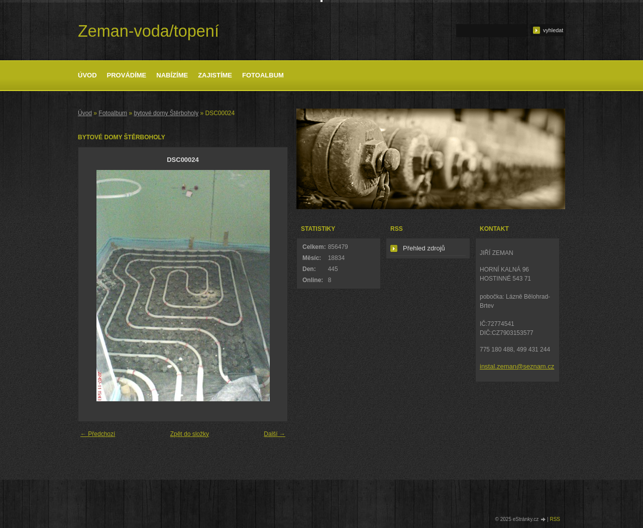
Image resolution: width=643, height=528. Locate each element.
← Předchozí (97, 433)
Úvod (87, 75)
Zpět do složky (189, 433)
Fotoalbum (263, 75)
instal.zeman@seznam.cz (517, 366)
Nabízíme (172, 75)
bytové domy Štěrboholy (166, 113)
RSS (555, 519)
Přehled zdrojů (424, 248)
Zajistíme (215, 75)
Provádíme (127, 75)
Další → (274, 433)
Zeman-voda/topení (148, 31)
